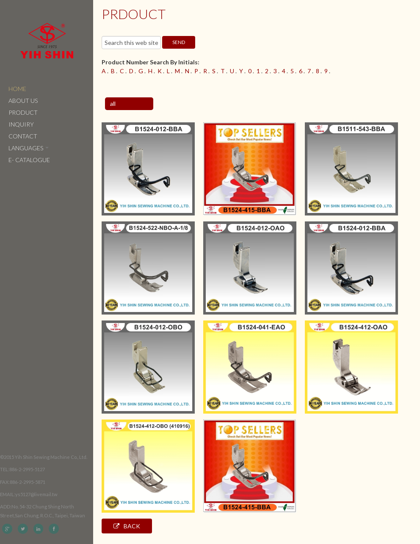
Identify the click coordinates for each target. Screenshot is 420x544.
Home (17, 88)
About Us (23, 100)
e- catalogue (29, 159)
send (178, 42)
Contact (22, 136)
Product (23, 112)
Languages (28, 148)
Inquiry (21, 124)
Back (126, 526)
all (113, 103)
